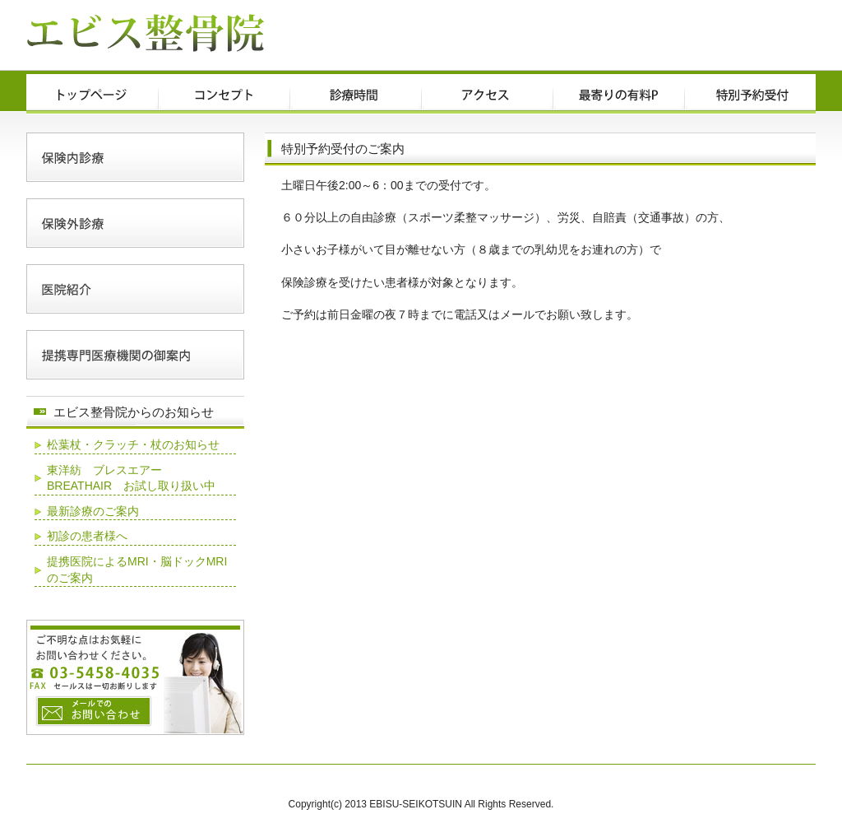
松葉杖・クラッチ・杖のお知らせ (133, 444)
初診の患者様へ (87, 535)
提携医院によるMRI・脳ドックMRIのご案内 (137, 569)
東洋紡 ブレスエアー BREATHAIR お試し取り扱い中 (131, 478)
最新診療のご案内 (93, 511)
